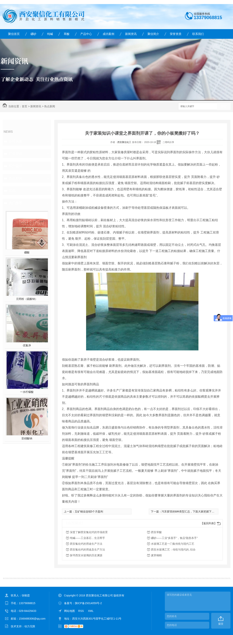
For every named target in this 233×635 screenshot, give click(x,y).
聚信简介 (153, 34)
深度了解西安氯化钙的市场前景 (89, 532)
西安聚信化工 (124, 142)
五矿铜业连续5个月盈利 (89, 511)
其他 (11, 191)
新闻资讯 (131, 34)
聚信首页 (14, 34)
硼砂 (33, 34)
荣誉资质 (175, 34)
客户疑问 (15, 166)
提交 (220, 623)
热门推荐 (15, 203)
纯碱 (50, 34)
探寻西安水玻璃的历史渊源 (86, 555)
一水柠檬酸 (27, 391)
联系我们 (198, 34)
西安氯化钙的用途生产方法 (86, 543)
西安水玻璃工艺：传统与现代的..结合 (173, 549)
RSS (81, 610)
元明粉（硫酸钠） (27, 298)
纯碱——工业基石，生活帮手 (87, 537)
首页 (24, 106)
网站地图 (69, 610)
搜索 (224, 106)
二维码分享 (168, 142)
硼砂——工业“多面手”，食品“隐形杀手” (174, 537)
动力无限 (29, 626)
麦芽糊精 (156, 555)
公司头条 (15, 141)
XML (91, 610)
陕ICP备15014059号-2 (88, 603)
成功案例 (108, 34)
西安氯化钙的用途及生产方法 (87, 549)
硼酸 (27, 252)
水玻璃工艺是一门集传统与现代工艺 (172, 543)
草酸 (66, 34)
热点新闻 (49, 106)
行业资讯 (15, 154)
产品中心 (86, 34)
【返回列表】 (209, 523)
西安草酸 (156, 532)
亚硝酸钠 (26, 438)
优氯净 (27, 345)
